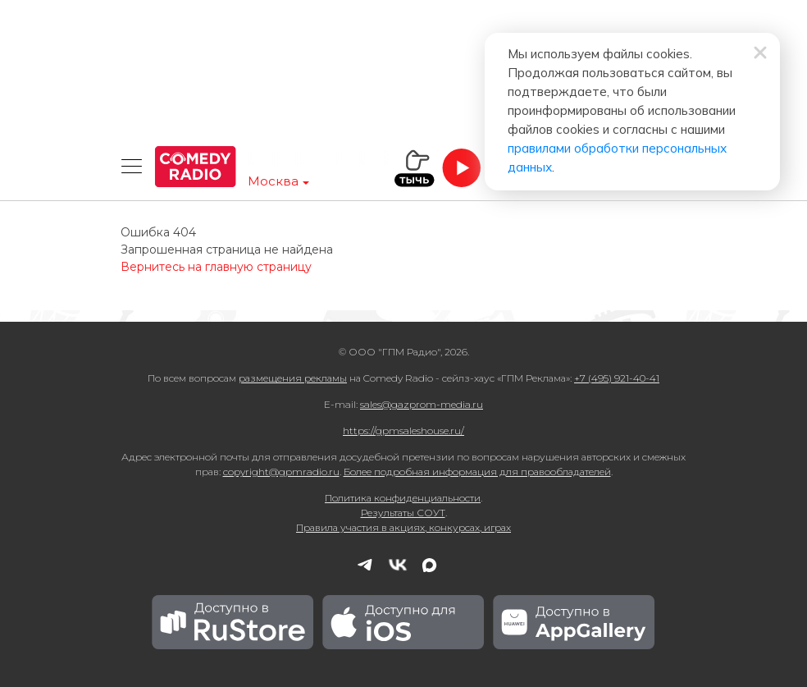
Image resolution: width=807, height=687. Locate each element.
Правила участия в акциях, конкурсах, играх (403, 527)
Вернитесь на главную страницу (216, 266)
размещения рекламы (293, 378)
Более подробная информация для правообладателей (477, 471)
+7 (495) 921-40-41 (616, 378)
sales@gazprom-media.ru (421, 404)
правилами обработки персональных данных (506, 115)
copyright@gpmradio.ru (281, 471)
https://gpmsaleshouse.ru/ (403, 430)
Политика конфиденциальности (403, 498)
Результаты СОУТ (403, 512)
